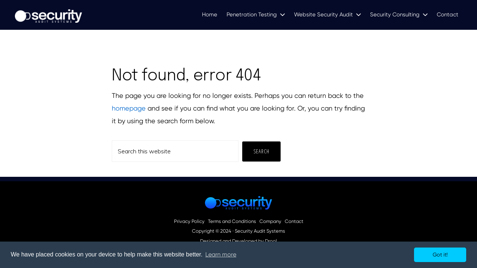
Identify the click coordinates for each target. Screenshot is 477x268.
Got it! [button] (440, 255)
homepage (129, 108)
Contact (294, 221)
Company (270, 221)
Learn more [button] (220, 254)
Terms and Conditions (232, 221)
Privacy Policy (189, 221)
